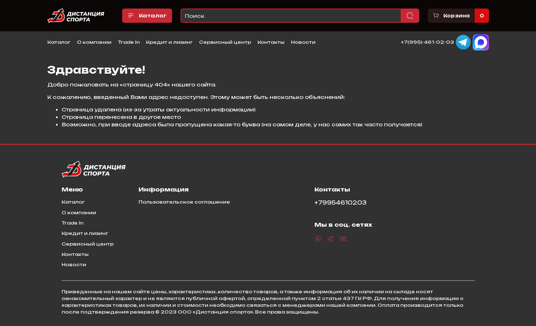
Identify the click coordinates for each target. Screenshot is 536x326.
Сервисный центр (225, 42)
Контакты (271, 42)
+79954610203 (340, 202)
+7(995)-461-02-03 (427, 41)
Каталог (147, 15)
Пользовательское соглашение (184, 202)
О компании (94, 42)
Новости (303, 42)
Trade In (129, 42)
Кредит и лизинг (169, 42)
